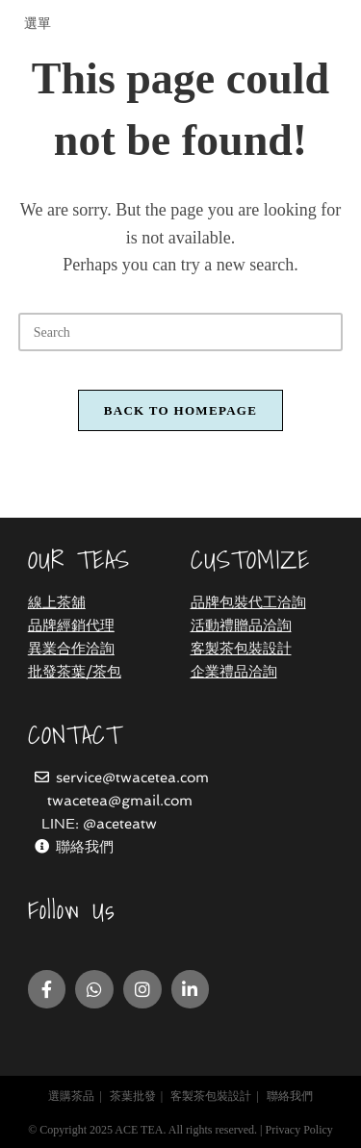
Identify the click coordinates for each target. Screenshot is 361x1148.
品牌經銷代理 (71, 625)
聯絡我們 (85, 846)
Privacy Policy (298, 1129)
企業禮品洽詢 (234, 671)
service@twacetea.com (132, 777)
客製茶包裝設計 (241, 648)
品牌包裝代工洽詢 (248, 602)
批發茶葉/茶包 (74, 671)
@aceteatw (120, 823)
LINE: (62, 823)
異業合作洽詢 (71, 648)
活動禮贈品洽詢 (241, 625)
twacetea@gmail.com (120, 800)
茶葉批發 (133, 1096)
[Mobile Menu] (35, 23)
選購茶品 (71, 1096)
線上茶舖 (57, 602)
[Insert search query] (181, 332)
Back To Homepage (180, 410)
